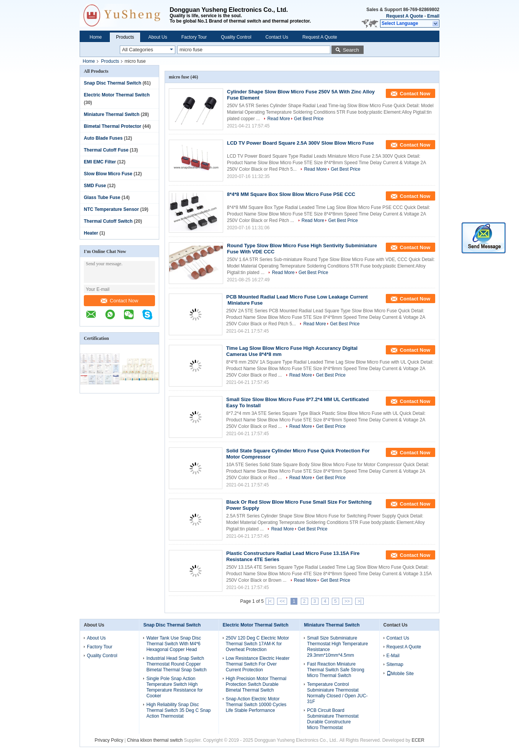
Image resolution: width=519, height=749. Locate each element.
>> (347, 601)
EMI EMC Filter (100, 162)
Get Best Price (308, 118)
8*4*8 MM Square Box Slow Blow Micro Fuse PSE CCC (291, 194)
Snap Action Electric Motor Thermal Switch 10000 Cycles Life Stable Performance (256, 704)
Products (125, 37)
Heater (91, 233)
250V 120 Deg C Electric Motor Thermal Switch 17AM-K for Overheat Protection (257, 643)
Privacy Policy (109, 740)
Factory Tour (194, 37)
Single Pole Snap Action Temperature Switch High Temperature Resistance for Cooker (174, 687)
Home (96, 37)
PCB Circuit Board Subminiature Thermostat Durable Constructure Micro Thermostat (333, 719)
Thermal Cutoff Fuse (106, 150)
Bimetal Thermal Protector (112, 126)
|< (270, 601)
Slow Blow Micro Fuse (108, 173)
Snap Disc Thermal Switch (112, 83)
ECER (417, 740)
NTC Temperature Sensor (111, 209)
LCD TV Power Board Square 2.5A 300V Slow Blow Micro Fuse (300, 143)
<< (282, 601)
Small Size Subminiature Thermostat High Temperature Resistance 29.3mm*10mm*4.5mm (337, 646)
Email (433, 16)
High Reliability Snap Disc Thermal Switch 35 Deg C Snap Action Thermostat (178, 710)
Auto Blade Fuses (103, 138)
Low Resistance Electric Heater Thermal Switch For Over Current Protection (258, 664)
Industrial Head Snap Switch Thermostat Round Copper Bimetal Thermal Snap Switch (176, 664)
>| (359, 601)
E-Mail (393, 655)
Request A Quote (404, 16)
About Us (157, 37)
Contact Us (277, 37)
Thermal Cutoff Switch (108, 221)
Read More (278, 118)
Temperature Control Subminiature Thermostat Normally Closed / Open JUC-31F (337, 693)
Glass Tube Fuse (102, 197)
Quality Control (236, 37)
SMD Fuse (95, 185)
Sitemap (395, 664)
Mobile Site (400, 673)
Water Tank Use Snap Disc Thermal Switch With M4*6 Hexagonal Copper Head (173, 643)
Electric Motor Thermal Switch (117, 95)
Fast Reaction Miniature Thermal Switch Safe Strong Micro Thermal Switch (335, 669)
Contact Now (119, 301)
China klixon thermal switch (155, 740)
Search (351, 50)
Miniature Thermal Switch (111, 114)
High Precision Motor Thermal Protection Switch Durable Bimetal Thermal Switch (256, 684)
